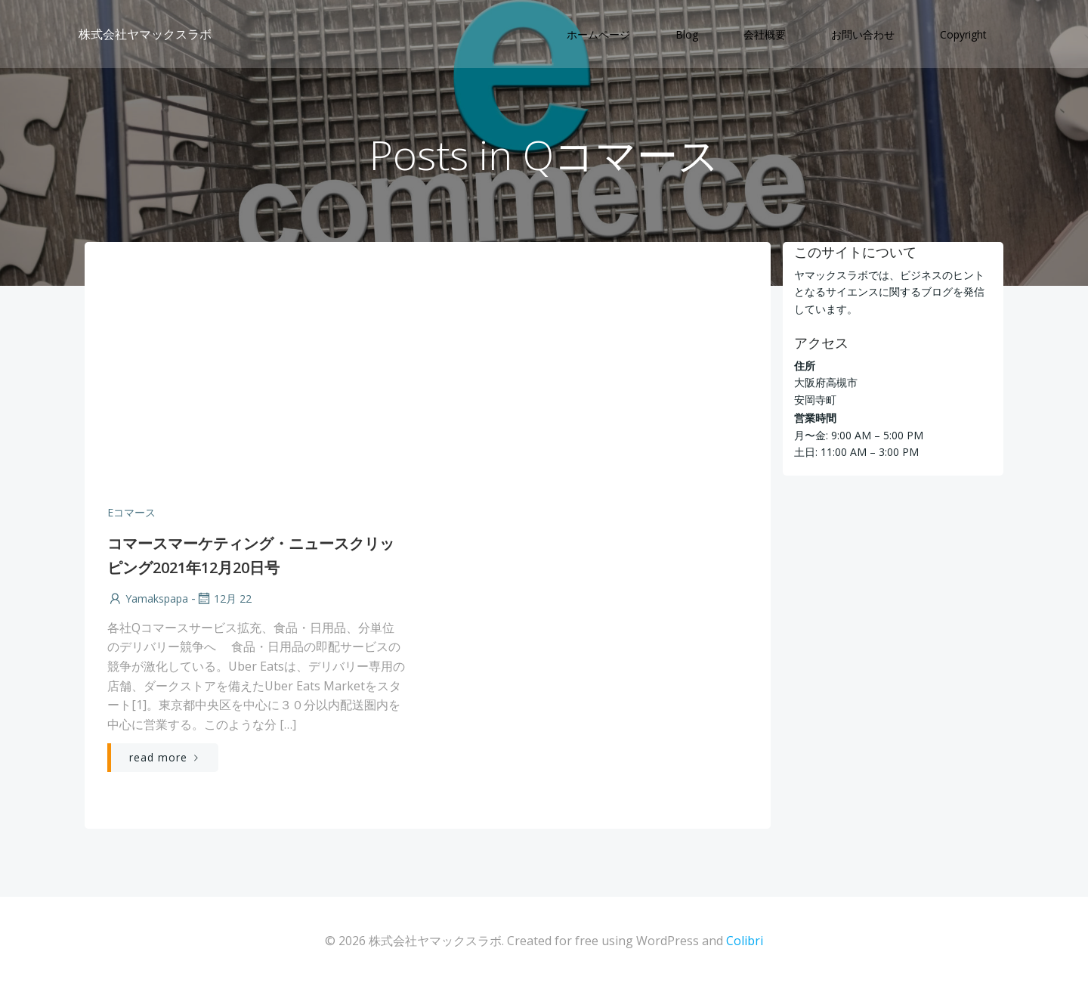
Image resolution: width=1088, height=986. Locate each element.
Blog (686, 34)
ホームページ (598, 34)
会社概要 (764, 34)
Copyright (963, 34)
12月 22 (224, 598)
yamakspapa (147, 598)
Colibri (744, 940)
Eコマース (131, 512)
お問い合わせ (863, 34)
